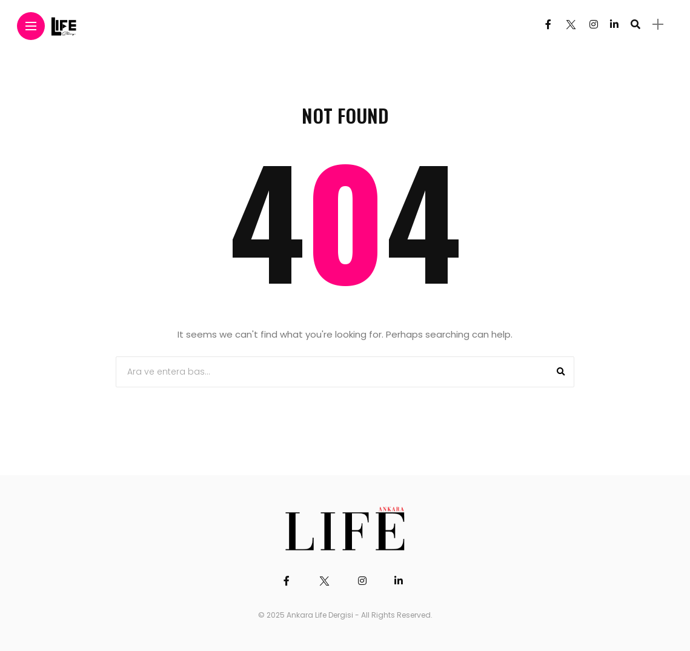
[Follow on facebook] (548, 25)
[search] (635, 24)
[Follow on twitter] (570, 25)
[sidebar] (657, 24)
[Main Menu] (30, 26)
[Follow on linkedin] (614, 25)
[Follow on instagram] (593, 25)
